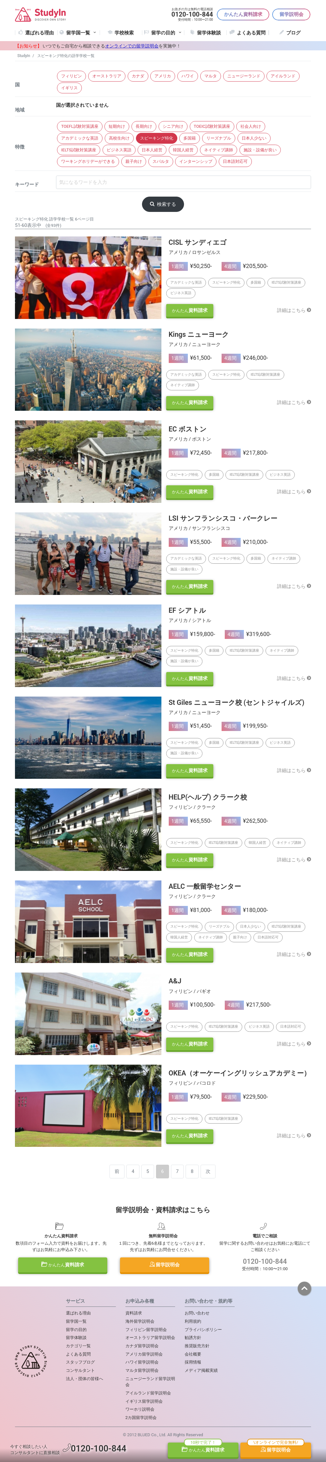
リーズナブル (218, 138)
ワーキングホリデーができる (88, 161)
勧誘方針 (193, 1337)
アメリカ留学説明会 (144, 1354)
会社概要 (193, 1354)
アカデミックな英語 (79, 138)
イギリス (69, 87)
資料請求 (190, 310)
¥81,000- (190, 910)
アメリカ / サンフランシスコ (199, 528)
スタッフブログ (80, 1362)
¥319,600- (248, 634)
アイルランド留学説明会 (148, 1393)
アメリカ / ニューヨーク (195, 344)
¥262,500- (245, 820)
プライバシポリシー (203, 1329)
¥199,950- (245, 725)
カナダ (138, 76)
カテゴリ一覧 (78, 1345)
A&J (175, 981)
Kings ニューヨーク (199, 334)
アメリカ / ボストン (190, 439)
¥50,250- (190, 266)
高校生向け (119, 138)
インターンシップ (195, 161)
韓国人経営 (183, 150)
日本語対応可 (235, 161)
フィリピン (71, 76)
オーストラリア (106, 76)
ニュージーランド (243, 76)
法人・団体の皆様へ (84, 1378)
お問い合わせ (197, 1313)
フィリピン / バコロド (192, 1083)
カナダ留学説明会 (142, 1345)
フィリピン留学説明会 (146, 1329)
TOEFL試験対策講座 (79, 126)
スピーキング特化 (156, 138)
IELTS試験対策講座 (78, 150)
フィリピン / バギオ (190, 991)
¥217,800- (245, 452)
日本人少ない (254, 138)
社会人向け (250, 126)
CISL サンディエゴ (198, 242)
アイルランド (283, 76)
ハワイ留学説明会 (142, 1362)
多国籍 (189, 138)
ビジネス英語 (119, 150)
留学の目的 (76, 1329)
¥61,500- (190, 357)
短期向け (117, 126)
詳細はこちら (294, 310)
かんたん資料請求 (243, 14)
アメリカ (162, 76)
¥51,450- (190, 725)
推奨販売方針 (197, 1345)
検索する (163, 204)
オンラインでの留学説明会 (132, 45)
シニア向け (173, 126)
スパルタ (160, 161)
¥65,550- (190, 820)
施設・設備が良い (260, 150)
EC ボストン (188, 429)
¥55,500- (190, 542)
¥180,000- (245, 910)
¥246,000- (245, 357)
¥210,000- (245, 542)
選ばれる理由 (39, 33)
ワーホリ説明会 (139, 1409)
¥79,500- (190, 1096)
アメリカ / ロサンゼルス (195, 252)
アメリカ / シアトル (190, 620)
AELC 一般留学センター (205, 886)
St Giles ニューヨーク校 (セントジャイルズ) (236, 702)
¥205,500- (245, 266)
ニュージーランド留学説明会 (150, 1381)
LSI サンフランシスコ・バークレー (223, 518)
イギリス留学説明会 (144, 1401)
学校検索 (124, 33)
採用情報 (193, 1362)
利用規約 (193, 1321)
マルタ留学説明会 (142, 1370)
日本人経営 (152, 150)
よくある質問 (251, 33)
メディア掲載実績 (201, 1370)
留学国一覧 (81, 33)
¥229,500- (245, 1096)
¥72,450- (190, 452)
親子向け (133, 161)
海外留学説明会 (139, 1321)
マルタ (210, 76)
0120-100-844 (265, 1261)
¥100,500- (192, 1004)
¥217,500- (248, 1004)
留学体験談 (209, 33)
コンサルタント (80, 1370)
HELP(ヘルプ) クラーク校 (208, 797)
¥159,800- (192, 634)
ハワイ (187, 76)
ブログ (293, 33)
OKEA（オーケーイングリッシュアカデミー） (240, 1073)
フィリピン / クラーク (192, 807)
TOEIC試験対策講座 (212, 126)
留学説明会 (291, 14)
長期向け (144, 126)
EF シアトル (187, 610)
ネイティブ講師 (218, 150)
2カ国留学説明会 (141, 1417)
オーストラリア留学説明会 (150, 1337)
